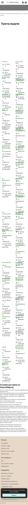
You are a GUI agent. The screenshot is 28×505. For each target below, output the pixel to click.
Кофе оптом (5, 454)
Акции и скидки (6, 476)
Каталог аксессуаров (7, 451)
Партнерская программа (9, 481)
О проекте (4, 443)
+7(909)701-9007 (6, 487)
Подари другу (5, 479)
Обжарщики (5, 466)
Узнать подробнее (14, 491)
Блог (2, 461)
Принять (14, 495)
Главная (2, 13)
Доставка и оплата (7, 473)
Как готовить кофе (7, 463)
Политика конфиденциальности (9, 499)
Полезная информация (13, 13)
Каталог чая (5, 448)
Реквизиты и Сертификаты (10, 484)
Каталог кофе (5, 446)
